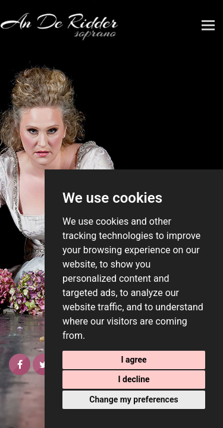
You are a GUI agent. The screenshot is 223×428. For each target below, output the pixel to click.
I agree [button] (133, 359)
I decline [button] (133, 379)
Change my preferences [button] (133, 399)
